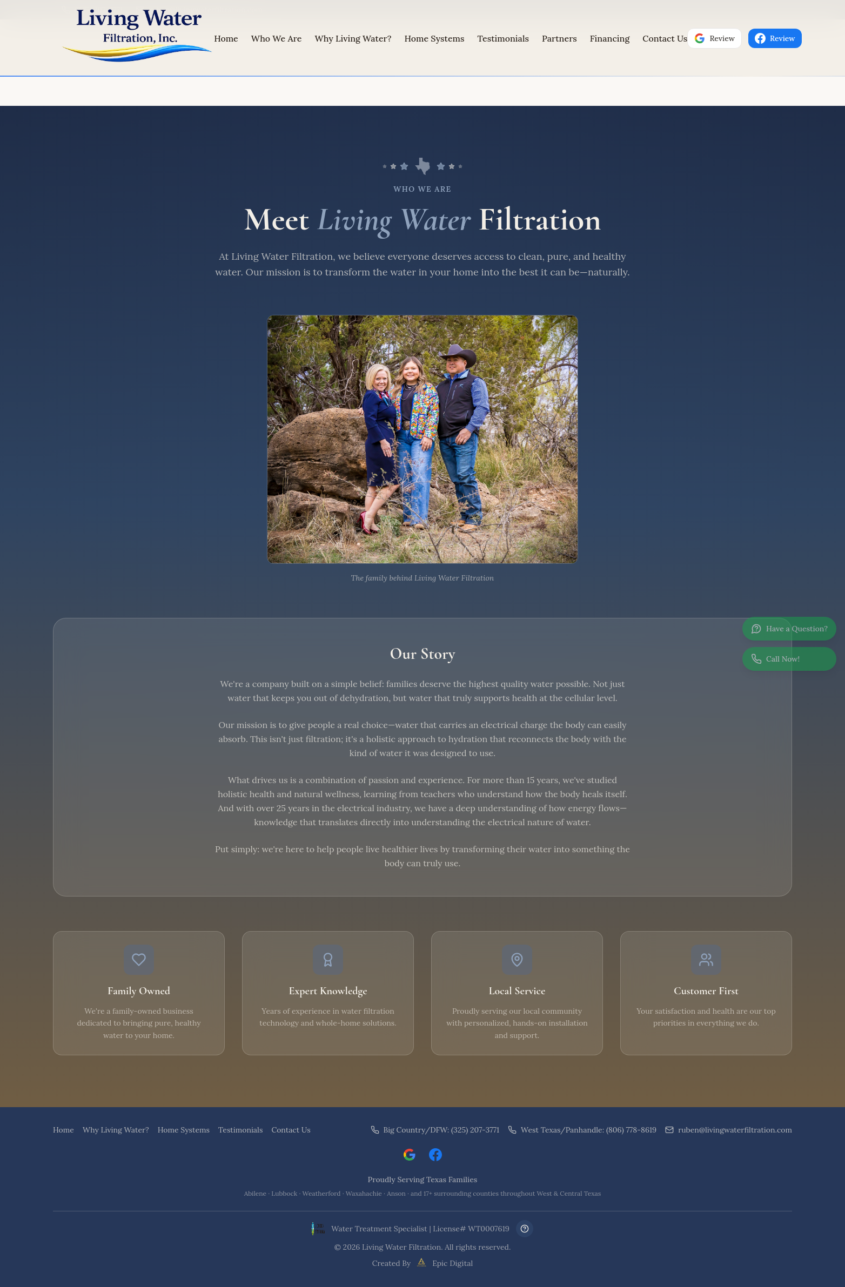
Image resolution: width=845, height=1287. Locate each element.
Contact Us (664, 38)
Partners (559, 38)
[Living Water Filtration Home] (133, 38)
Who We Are (276, 38)
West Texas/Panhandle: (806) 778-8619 (582, 1130)
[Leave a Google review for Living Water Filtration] (409, 1154)
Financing (609, 38)
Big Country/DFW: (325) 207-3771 (435, 1130)
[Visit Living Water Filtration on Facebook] (435, 1154)
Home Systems (435, 38)
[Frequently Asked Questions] (524, 1228)
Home (226, 38)
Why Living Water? (352, 38)
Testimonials (503, 38)
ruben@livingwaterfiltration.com (728, 1130)
